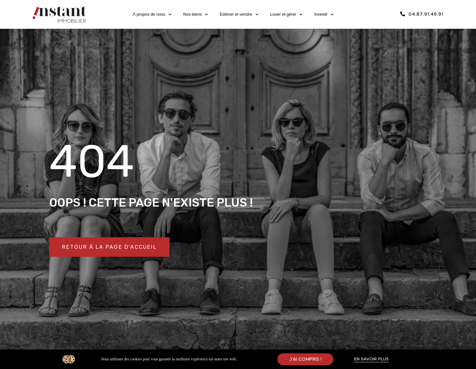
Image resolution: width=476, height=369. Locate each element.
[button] (112, 247)
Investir (324, 15)
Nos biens (195, 15)
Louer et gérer (286, 15)
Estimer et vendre (239, 15)
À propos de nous (152, 15)
